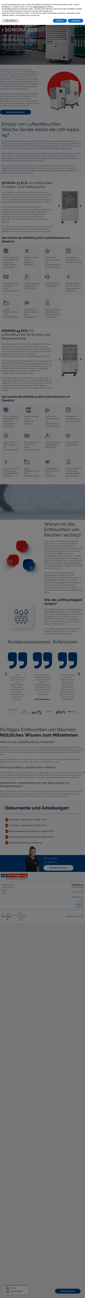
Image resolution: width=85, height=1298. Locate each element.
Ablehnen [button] (60, 21)
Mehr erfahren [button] (10, 21)
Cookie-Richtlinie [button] (38, 7)
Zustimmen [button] (75, 21)
